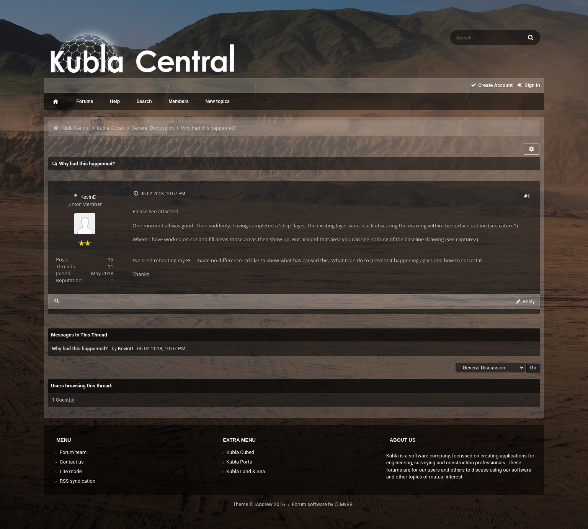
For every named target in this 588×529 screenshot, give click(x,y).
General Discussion (153, 128)
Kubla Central (75, 128)
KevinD (88, 196)
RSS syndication (74, 481)
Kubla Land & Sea (242, 471)
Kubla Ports (236, 462)
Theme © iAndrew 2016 (262, 504)
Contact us (68, 462)
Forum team (70, 452)
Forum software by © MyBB (323, 504)
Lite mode (68, 471)
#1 (527, 196)
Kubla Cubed (111, 128)
